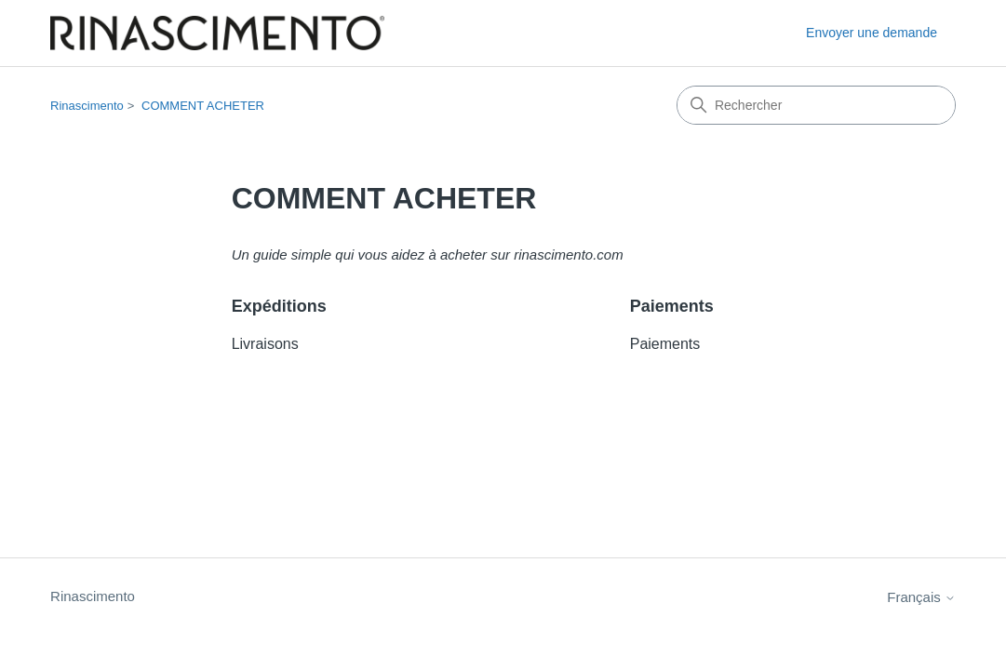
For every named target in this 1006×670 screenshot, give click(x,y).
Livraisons (265, 344)
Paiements (672, 306)
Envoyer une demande (871, 32)
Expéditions (279, 306)
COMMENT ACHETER (202, 106)
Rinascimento (87, 106)
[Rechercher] (816, 105)
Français (921, 597)
